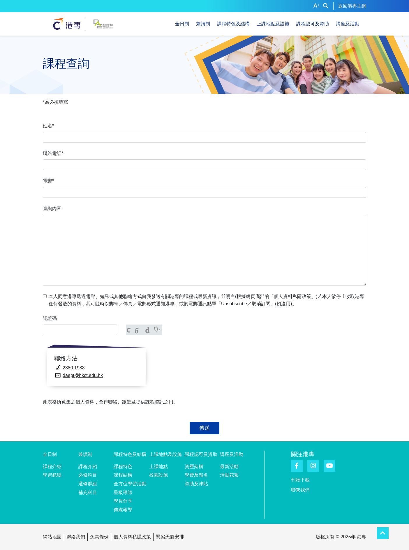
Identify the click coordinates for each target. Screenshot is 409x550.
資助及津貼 (196, 483)
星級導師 (123, 492)
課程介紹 (52, 466)
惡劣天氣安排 (170, 536)
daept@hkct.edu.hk (83, 375)
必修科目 (87, 475)
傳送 (204, 428)
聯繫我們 (300, 489)
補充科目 (87, 492)
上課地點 (158, 466)
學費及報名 (196, 475)
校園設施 (158, 475)
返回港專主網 (352, 5)
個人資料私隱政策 (132, 536)
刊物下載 (300, 479)
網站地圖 (52, 536)
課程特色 (123, 466)
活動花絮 (229, 475)
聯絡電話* (53, 153)
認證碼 (50, 318)
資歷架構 (194, 466)
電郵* (48, 180)
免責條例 (99, 536)
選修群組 (87, 483)
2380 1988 (74, 367)
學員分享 (123, 500)
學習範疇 (52, 475)
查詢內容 (52, 208)
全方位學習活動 (130, 483)
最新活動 (229, 466)
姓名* (48, 125)
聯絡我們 (75, 536)
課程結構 (123, 475)
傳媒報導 (123, 509)
